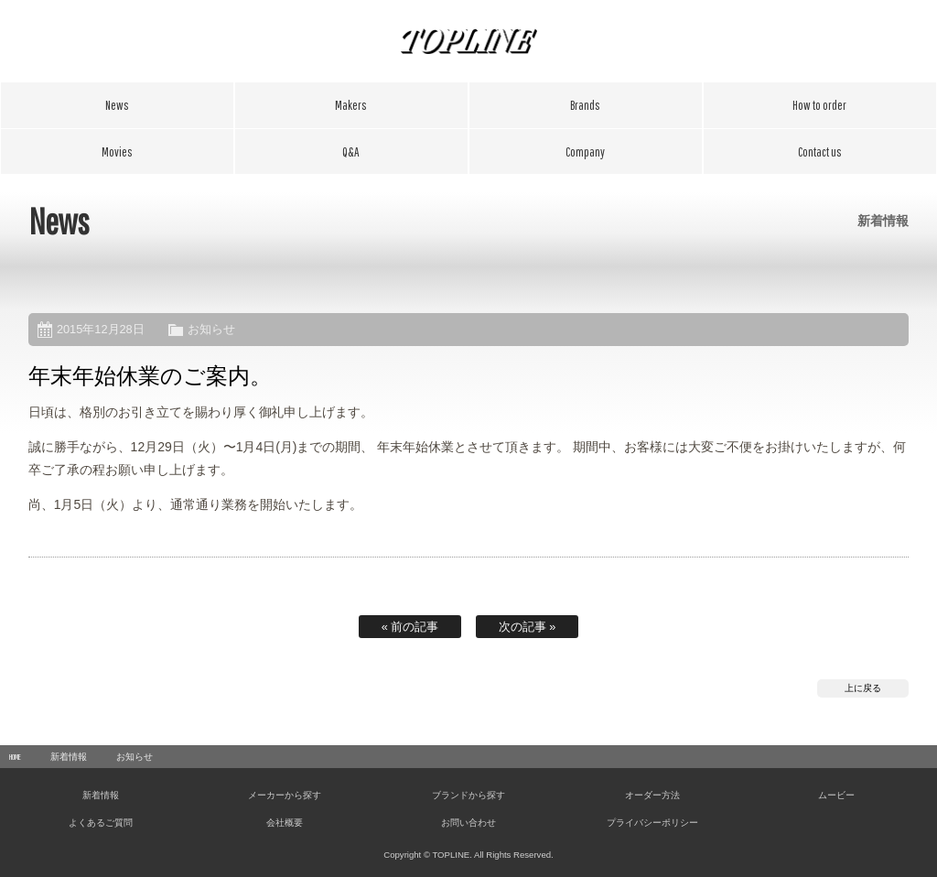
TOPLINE (468, 41)
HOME (15, 757)
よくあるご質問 (351, 152)
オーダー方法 (820, 105)
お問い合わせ (820, 152)
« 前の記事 (410, 626)
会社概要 (585, 152)
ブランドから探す (585, 105)
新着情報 (117, 105)
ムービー (117, 152)
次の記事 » (527, 626)
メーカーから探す (351, 105)
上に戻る (863, 688)
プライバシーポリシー (652, 822)
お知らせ (211, 329)
